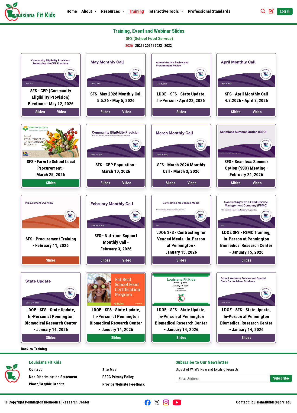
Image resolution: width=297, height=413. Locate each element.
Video (61, 112)
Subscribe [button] (281, 378)
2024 (148, 45)
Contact (35, 369)
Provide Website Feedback (123, 384)
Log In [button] (285, 11)
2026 (129, 45)
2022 (168, 45)
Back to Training (34, 349)
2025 (138, 45)
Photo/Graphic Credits (47, 384)
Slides (40, 112)
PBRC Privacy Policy (118, 377)
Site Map (109, 369)
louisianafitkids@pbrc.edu (271, 402)
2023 (158, 45)
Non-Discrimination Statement (53, 377)
